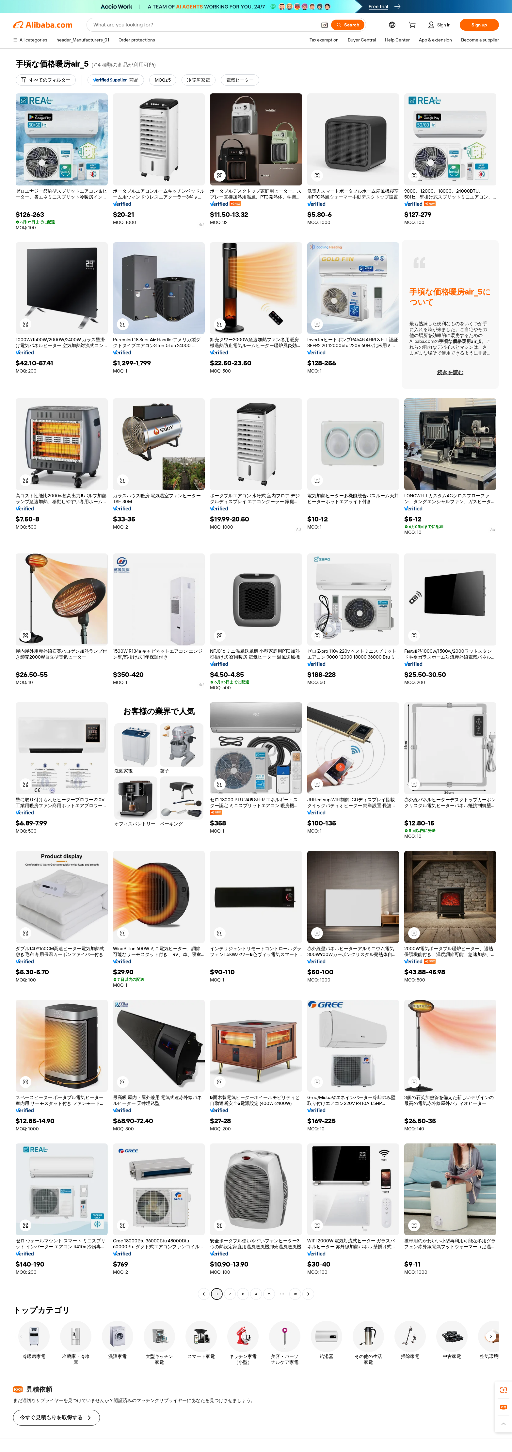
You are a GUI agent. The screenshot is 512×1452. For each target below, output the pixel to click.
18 (295, 1294)
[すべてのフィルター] (46, 80)
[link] (503, 1389)
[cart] (413, 25)
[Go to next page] (308, 1294)
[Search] (347, 25)
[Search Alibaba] (204, 24)
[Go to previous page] (204, 1294)
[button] (324, 25)
